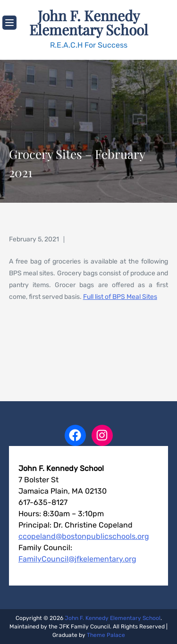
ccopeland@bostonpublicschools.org (83, 536)
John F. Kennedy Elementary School (88, 22)
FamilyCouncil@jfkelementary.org (77, 558)
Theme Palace (106, 635)
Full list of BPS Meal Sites (120, 297)
